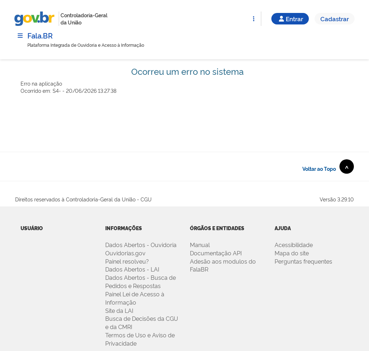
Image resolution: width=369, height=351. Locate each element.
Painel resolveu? (127, 261)
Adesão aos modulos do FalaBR (223, 265)
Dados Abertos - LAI (132, 269)
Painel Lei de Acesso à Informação (134, 298)
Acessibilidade (294, 245)
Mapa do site (292, 253)
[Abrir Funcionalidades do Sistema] (253, 18)
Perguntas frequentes (303, 261)
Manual (200, 245)
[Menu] (20, 35)
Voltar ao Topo (328, 166)
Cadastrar (334, 18)
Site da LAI (119, 310)
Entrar (290, 18)
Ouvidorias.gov (125, 253)
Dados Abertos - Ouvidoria (141, 245)
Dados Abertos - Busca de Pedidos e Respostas (140, 281)
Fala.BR (40, 35)
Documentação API (216, 253)
